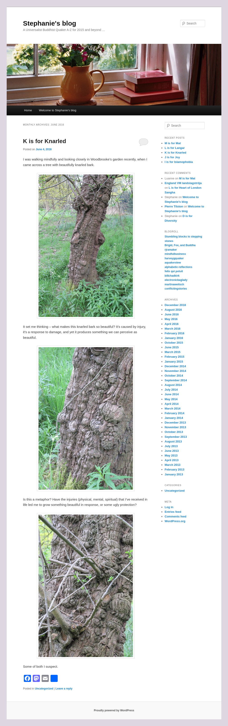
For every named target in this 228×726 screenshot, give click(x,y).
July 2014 (171, 389)
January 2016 (174, 338)
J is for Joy (172, 157)
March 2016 (173, 328)
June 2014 (172, 394)
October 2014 (174, 375)
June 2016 (172, 314)
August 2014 (173, 385)
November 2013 (175, 427)
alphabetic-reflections (178, 267)
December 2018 (175, 305)
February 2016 (174, 333)
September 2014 (176, 380)
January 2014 (174, 418)
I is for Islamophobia (179, 162)
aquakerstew (173, 262)
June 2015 (172, 347)
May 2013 (171, 455)
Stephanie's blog (49, 23)
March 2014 (173, 408)
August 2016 (173, 309)
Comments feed (176, 516)
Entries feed (173, 511)
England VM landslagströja (183, 183)
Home (28, 110)
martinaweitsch (174, 284)
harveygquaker (174, 258)
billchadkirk (172, 275)
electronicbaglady (176, 280)
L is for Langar (175, 148)
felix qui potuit (174, 271)
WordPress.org (175, 521)
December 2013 (175, 422)
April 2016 (172, 324)
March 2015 (173, 352)
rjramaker (171, 249)
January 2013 (174, 474)
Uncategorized (44, 688)
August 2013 (173, 441)
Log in (169, 507)
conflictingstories (176, 288)
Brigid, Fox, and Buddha (180, 245)
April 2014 (172, 404)
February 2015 (174, 356)
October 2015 (174, 342)
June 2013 (172, 450)
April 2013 (172, 460)
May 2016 (171, 319)
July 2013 (171, 446)
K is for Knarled (44, 141)
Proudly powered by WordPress (114, 710)
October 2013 (174, 432)
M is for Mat (173, 143)
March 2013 (173, 464)
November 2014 (175, 371)
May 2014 (171, 399)
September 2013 (176, 436)
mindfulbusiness (175, 254)
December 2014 (175, 366)
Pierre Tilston (174, 206)
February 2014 (174, 413)
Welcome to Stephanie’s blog (57, 110)
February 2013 (174, 469)
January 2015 (174, 361)
